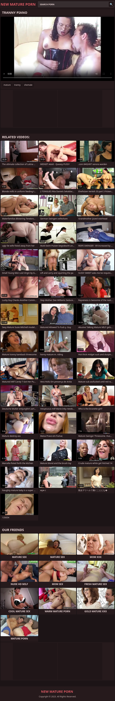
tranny (17, 84)
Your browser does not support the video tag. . (57, 49)
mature (7, 84)
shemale (28, 84)
